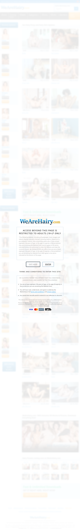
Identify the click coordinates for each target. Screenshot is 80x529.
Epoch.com (28, 303)
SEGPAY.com (43, 304)
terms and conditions (37, 292)
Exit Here (33, 264)
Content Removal (43, 306)
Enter (48, 264)
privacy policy (51, 292)
